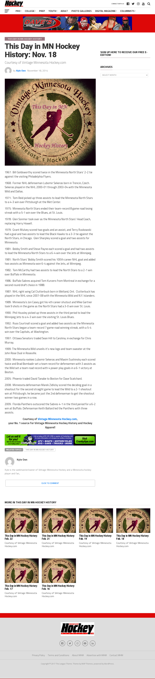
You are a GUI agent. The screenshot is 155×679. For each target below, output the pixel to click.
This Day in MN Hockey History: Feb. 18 (132, 537)
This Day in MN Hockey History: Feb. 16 (58, 587)
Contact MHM (116, 655)
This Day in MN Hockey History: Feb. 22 (21, 537)
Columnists (127, 11)
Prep (42, 11)
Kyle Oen (21, 70)
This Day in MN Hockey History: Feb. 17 (21, 587)
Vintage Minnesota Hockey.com (57, 419)
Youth (52, 11)
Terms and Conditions (58, 655)
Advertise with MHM (97, 655)
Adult (64, 11)
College (30, 11)
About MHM (78, 655)
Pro (18, 11)
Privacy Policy (38, 655)
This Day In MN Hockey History (39, 449)
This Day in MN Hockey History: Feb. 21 (58, 537)
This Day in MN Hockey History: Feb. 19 (95, 537)
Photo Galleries (81, 11)
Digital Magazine (105, 11)
